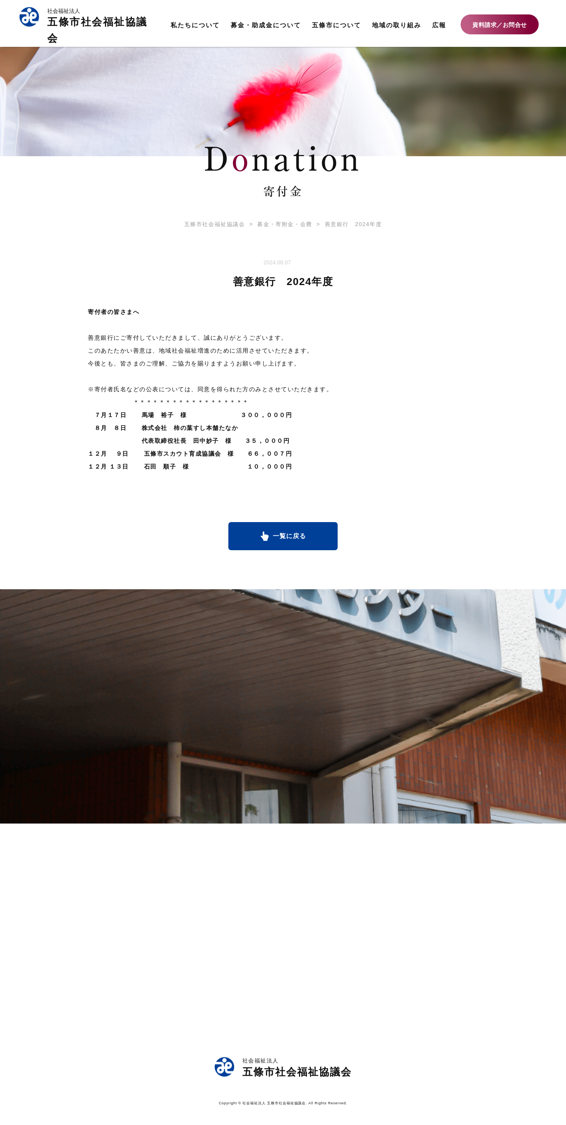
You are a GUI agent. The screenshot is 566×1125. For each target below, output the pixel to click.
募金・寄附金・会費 (278, 224)
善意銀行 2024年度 (347, 224)
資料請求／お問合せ (499, 24)
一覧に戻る (289, 536)
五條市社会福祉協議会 (214, 224)
